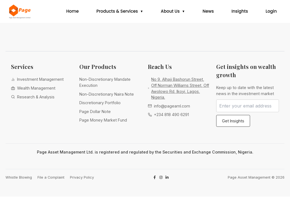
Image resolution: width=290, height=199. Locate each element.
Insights (239, 12)
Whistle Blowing (19, 180)
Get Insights (233, 123)
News (208, 12)
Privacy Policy (82, 180)
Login (271, 12)
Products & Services (117, 12)
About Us (170, 12)
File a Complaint (50, 180)
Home (72, 12)
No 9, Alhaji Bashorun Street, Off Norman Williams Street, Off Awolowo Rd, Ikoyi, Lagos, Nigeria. (180, 90)
